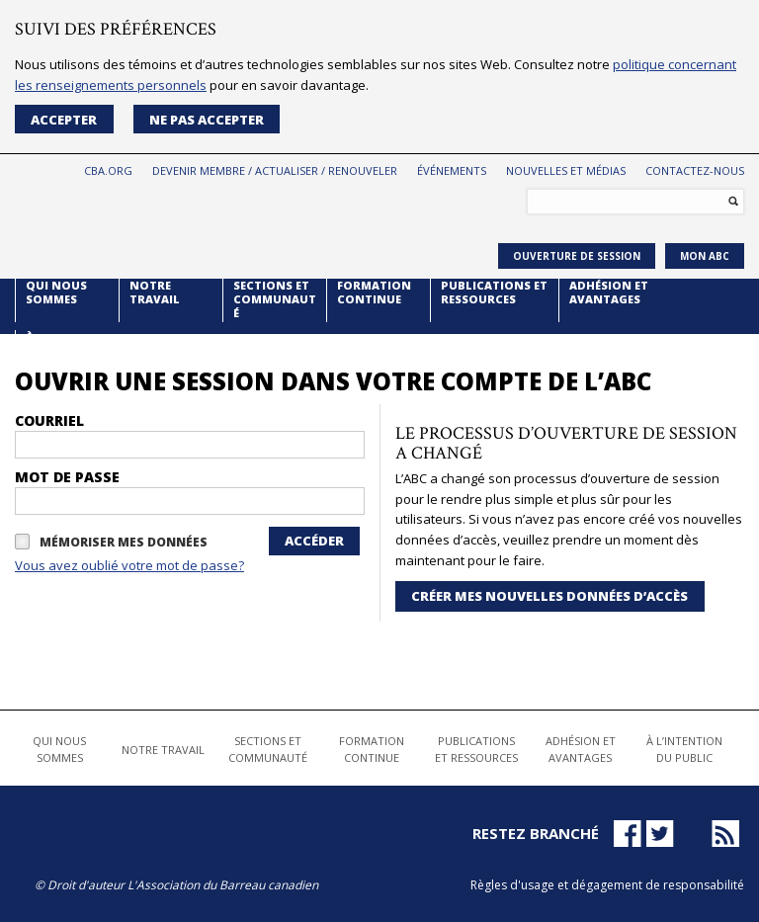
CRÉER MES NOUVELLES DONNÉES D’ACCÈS (549, 596)
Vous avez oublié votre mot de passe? (129, 565)
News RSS (729, 834)
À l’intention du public (65, 351)
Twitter (660, 833)
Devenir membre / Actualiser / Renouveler (274, 170)
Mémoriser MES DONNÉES (124, 543)
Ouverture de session (576, 256)
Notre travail (154, 292)
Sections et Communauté (274, 299)
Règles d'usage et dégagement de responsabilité (607, 885)
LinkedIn (693, 833)
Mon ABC (704, 256)
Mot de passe (67, 477)
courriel (49, 421)
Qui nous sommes (56, 292)
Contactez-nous (694, 170)
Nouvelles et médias (566, 170)
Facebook (627, 833)
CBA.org (108, 170)
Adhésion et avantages (608, 292)
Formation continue (374, 292)
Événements (451, 170)
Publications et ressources (494, 292)
